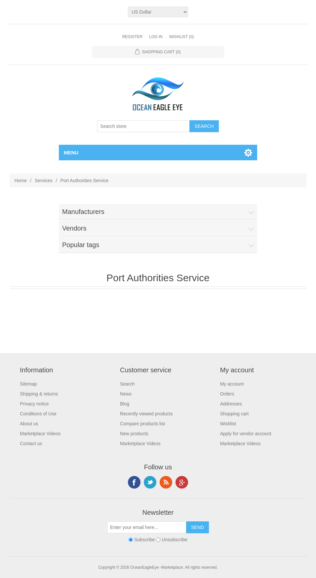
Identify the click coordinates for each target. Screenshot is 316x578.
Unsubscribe (174, 539)
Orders (227, 393)
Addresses (231, 403)
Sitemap (28, 384)
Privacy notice (34, 403)
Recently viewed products (146, 413)
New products (134, 433)
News (126, 393)
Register (132, 36)
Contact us (31, 443)
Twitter (150, 482)
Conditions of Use (38, 413)
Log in (156, 36)
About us (29, 423)
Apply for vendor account (245, 433)
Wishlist (228, 423)
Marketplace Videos (40, 433)
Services (44, 180)
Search (127, 384)
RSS (166, 482)
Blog (124, 403)
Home (21, 180)
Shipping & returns (39, 393)
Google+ (182, 482)
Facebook (134, 482)
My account (232, 384)
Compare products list (142, 423)
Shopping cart (234, 413)
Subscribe (144, 539)
